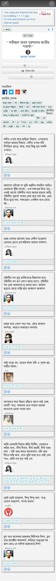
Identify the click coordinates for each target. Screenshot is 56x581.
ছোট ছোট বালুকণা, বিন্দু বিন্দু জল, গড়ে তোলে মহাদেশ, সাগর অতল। (24, 499)
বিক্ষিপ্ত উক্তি (28, 70)
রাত (39, 482)
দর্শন (23, 126)
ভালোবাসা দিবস (24, 478)
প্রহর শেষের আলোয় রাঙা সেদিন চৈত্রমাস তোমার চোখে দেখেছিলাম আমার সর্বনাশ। (25, 240)
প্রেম (44, 118)
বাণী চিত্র (6, 30)
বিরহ (34, 478)
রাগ (48, 478)
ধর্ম (25, 36)
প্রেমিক (7, 482)
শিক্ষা (36, 122)
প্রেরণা (45, 482)
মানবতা (13, 428)
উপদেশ (24, 122)
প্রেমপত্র (13, 478)
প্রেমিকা (41, 478)
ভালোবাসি (31, 482)
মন (18, 122)
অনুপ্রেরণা (8, 521)
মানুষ (17, 126)
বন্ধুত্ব (41, 122)
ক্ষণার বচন (8, 386)
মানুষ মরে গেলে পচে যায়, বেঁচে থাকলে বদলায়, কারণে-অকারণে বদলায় (24, 325)
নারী (4, 126)
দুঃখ (30, 122)
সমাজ (30, 36)
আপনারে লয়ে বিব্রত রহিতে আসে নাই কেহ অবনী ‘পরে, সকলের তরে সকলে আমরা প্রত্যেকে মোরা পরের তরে (26, 405)
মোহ (6, 169)
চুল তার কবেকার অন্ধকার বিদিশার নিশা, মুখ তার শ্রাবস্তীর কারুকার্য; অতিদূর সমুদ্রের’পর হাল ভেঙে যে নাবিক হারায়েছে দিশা (27, 540)
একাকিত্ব (49, 122)
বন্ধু (29, 126)
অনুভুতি (10, 126)
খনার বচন (18, 386)
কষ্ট (13, 122)
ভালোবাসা (6, 122)
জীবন (38, 118)
